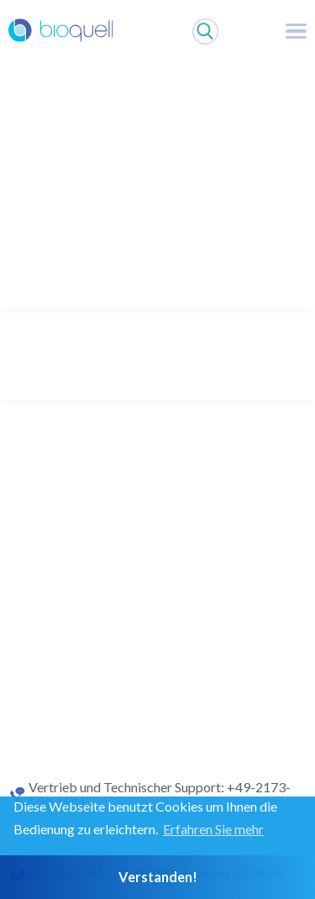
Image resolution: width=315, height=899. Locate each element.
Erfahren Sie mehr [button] (213, 829)
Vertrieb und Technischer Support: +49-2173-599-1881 (160, 795)
